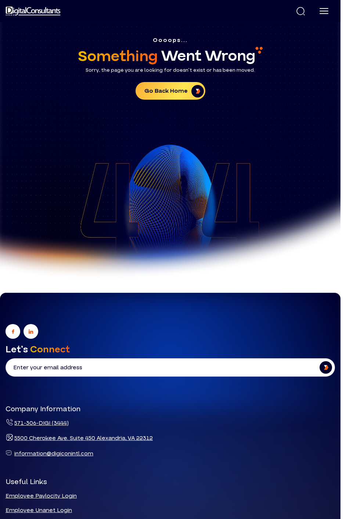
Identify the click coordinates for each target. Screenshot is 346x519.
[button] (300, 11)
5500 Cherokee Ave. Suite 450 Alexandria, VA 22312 (83, 438)
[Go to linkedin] (31, 331)
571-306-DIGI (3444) (41, 423)
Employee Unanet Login (39, 510)
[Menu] (324, 11)
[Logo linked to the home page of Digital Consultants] (33, 11)
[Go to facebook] (13, 331)
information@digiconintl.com (53, 453)
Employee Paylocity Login (41, 496)
